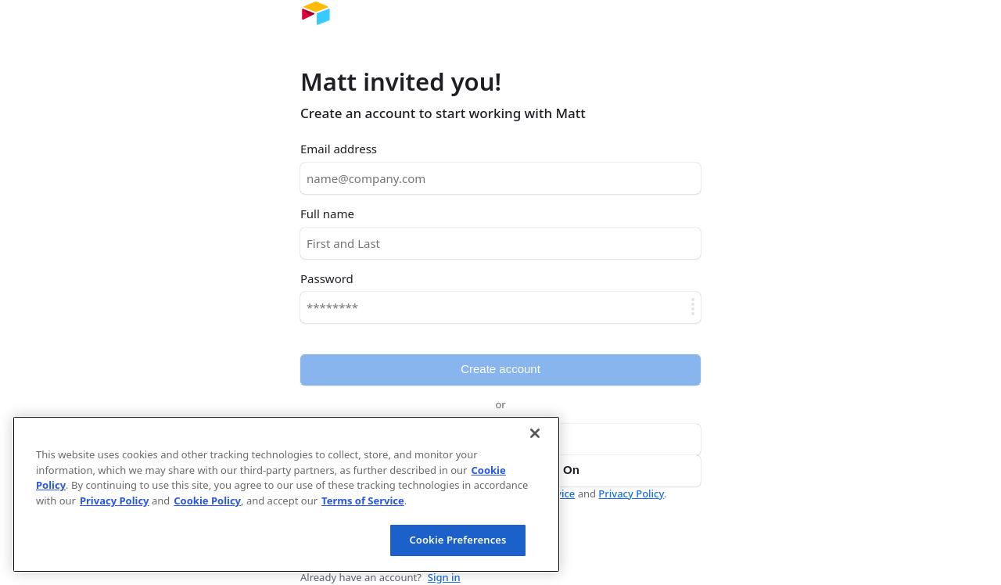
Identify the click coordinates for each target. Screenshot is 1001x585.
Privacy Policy (631, 493)
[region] (286, 494)
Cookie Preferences (457, 540)
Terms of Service (362, 500)
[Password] (500, 307)
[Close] (535, 433)
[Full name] (500, 243)
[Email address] (500, 178)
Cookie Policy (207, 500)
